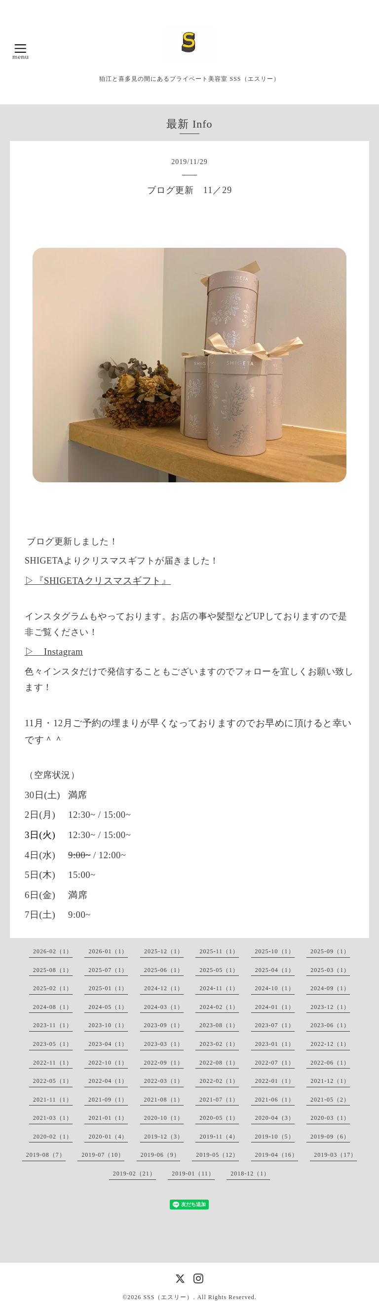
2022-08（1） (219, 1062)
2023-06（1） (330, 1025)
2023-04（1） (108, 1043)
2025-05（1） (219, 970)
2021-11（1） (53, 1099)
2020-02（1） (53, 1136)
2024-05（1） (108, 1007)
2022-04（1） (108, 1080)
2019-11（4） (219, 1136)
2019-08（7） (46, 1154)
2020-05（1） (219, 1117)
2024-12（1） (164, 988)
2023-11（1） (53, 1025)
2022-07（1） (275, 1062)
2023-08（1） (219, 1025)
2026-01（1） (108, 951)
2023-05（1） (53, 1043)
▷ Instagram (54, 651)
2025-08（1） (53, 970)
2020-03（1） (330, 1117)
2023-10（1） (108, 1025)
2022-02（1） (219, 1080)
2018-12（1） (250, 1173)
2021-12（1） (330, 1080)
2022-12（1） (330, 1043)
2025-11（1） (219, 951)
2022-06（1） (330, 1062)
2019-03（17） (335, 1154)
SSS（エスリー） (168, 1297)
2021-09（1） (108, 1099)
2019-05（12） (217, 1154)
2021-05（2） (330, 1099)
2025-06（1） (164, 970)
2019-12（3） (164, 1136)
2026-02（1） (53, 951)
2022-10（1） (108, 1062)
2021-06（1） (275, 1099)
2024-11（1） (219, 988)
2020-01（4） (108, 1136)
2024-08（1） (53, 1007)
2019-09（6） (330, 1136)
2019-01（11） (193, 1173)
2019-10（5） (275, 1136)
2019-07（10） (102, 1154)
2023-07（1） (275, 1025)
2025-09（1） (330, 951)
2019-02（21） (134, 1173)
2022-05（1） (53, 1080)
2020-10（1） (164, 1117)
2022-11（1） (53, 1062)
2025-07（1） (108, 970)
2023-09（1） (164, 1025)
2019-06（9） (160, 1154)
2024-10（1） (275, 988)
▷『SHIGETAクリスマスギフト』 (98, 580)
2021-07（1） (219, 1099)
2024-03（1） (164, 1007)
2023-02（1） (219, 1043)
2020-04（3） (275, 1117)
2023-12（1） (330, 1007)
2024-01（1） (275, 1007)
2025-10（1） (275, 951)
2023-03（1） (164, 1043)
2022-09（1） (164, 1062)
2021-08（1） (164, 1099)
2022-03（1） (164, 1080)
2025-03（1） (330, 970)
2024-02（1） (219, 1007)
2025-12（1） (164, 951)
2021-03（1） (53, 1117)
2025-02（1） (53, 988)
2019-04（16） (276, 1154)
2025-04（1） (275, 970)
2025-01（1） (108, 988)
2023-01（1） (275, 1043)
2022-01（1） (275, 1080)
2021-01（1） (108, 1117)
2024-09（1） (330, 988)
